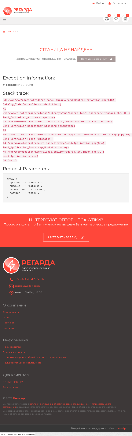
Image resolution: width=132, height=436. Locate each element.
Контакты (8, 327)
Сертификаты (11, 312)
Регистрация (118, 3)
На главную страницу (96, 59)
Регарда (19, 398)
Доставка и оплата (14, 352)
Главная (9, 31)
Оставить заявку (66, 237)
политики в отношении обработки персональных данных (59, 404)
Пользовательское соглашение (22, 362)
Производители (12, 346)
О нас (6, 317)
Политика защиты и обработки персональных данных (35, 357)
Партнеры (9, 322)
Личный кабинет (13, 381)
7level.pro (122, 428)
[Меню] (4, 21)
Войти (98, 3)
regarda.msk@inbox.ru (28, 285)
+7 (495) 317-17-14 (29, 279)
